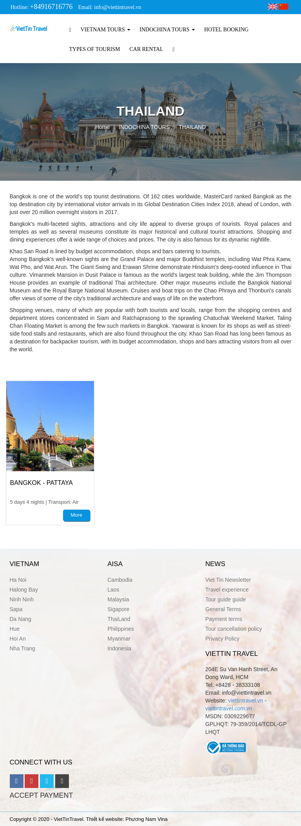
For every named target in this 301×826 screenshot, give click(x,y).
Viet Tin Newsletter (228, 580)
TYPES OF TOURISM (94, 49)
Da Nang (20, 619)
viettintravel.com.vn (228, 708)
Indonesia (120, 648)
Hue (15, 629)
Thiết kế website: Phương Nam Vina (127, 819)
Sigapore (119, 609)
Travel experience (227, 589)
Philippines (121, 629)
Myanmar (119, 638)
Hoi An (18, 638)
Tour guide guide (225, 599)
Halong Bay (24, 589)
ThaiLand (119, 619)
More (77, 515)
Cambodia (120, 580)
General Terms (223, 609)
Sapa (16, 609)
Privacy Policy (222, 638)
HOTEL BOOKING (226, 30)
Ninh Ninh (22, 599)
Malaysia (118, 599)
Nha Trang (22, 648)
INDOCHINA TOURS (167, 30)
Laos (113, 589)
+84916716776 (51, 7)
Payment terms (223, 619)
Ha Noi (18, 580)
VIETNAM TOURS (105, 30)
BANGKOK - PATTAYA (41, 482)
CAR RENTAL (146, 49)
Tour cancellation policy (233, 629)
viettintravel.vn (245, 700)
